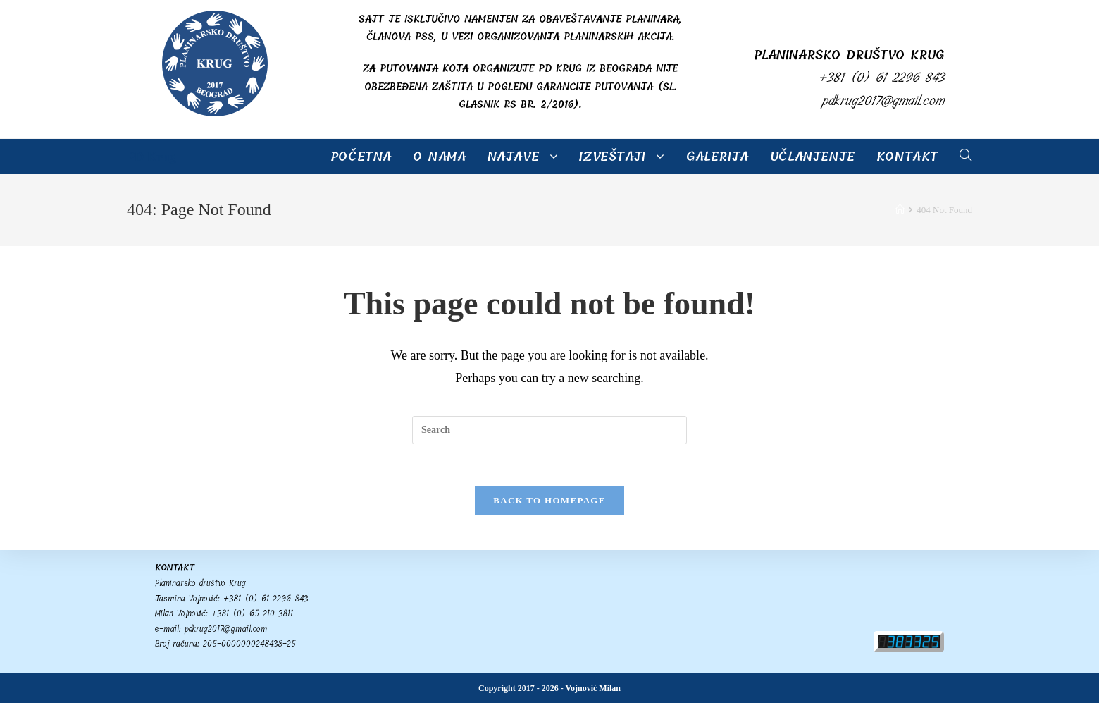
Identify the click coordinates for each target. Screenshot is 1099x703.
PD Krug (151, 157)
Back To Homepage (549, 501)
